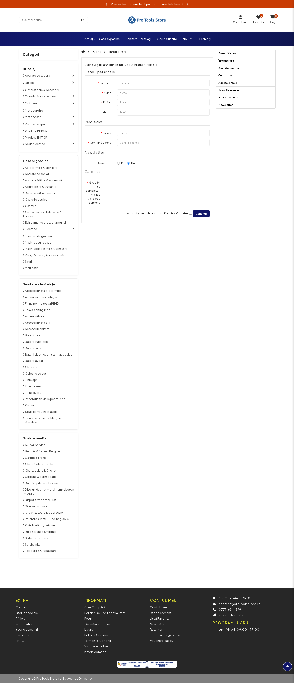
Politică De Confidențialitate (105, 613)
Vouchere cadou (96, 646)
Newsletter (225, 104)
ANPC (20, 640)
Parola (107, 132)
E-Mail (107, 102)
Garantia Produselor (99, 624)
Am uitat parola (228, 68)
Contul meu (226, 75)
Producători (24, 624)
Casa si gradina (110, 39)
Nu (131, 163)
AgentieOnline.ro (79, 678)
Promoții (205, 39)
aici (155, 64)
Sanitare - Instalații (140, 39)
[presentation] (136, 187)
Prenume (105, 83)
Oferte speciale (27, 613)
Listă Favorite (160, 618)
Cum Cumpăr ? (95, 607)
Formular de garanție (165, 635)
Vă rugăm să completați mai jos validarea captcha (93, 192)
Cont (97, 51)
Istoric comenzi (228, 97)
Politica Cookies (96, 635)
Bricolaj (89, 39)
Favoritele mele (228, 90)
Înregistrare (118, 51)
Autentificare (227, 53)
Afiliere (21, 618)
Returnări (156, 629)
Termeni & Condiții (97, 640)
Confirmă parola (100, 142)
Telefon (106, 112)
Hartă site (23, 635)
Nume (107, 92)
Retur (88, 618)
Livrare (89, 629)
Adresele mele (227, 82)
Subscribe (104, 163)
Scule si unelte (168, 39)
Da (121, 163)
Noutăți (188, 39)
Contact (22, 607)
